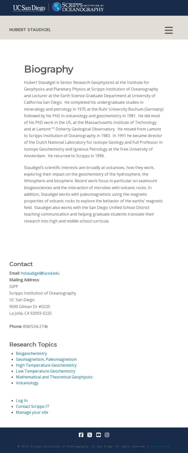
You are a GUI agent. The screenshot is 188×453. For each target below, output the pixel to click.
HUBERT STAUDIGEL (30, 30)
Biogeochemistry (31, 353)
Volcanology (27, 383)
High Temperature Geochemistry (46, 365)
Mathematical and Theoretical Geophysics (54, 377)
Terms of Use (160, 446)
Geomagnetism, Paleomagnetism (46, 359)
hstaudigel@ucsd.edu (40, 273)
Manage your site (32, 412)
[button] (169, 30)
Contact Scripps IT (32, 406)
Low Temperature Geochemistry (45, 371)
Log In (22, 400)
